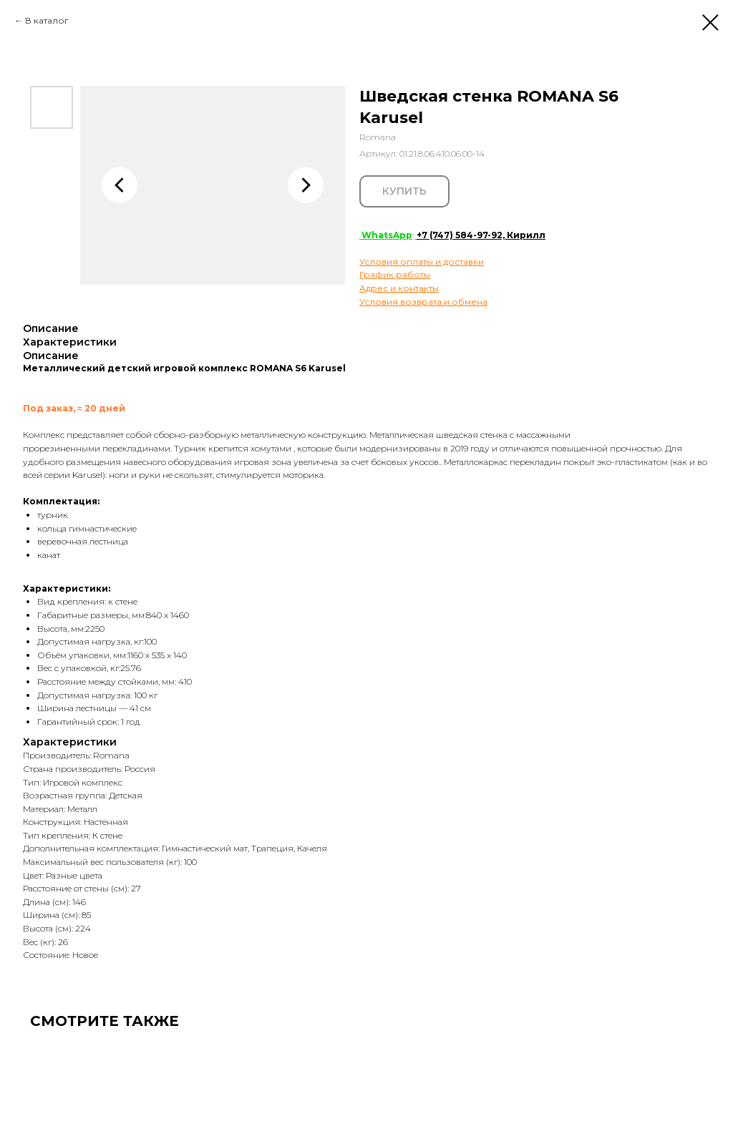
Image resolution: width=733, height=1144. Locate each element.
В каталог (47, 20)
